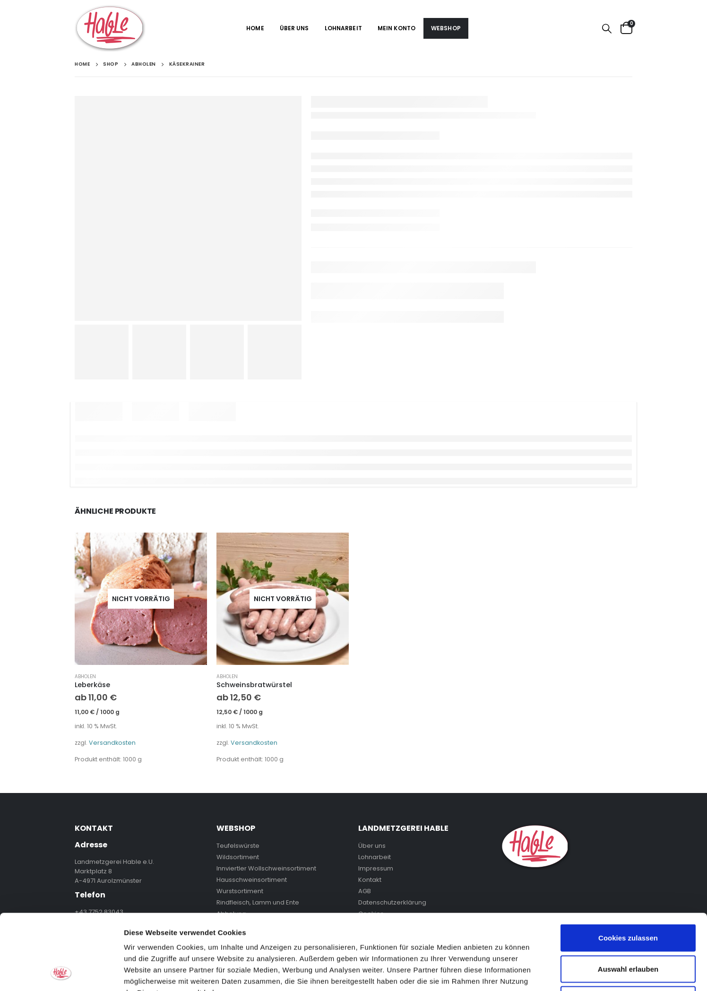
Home (255, 28)
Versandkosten (112, 743)
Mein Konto (396, 28)
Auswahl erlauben (628, 898)
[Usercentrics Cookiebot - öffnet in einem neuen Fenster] (61, 972)
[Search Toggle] (607, 28)
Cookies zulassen (628, 867)
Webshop (446, 28)
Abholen (85, 676)
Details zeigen (502, 972)
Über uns (294, 28)
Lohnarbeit (343, 28)
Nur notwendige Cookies (628, 929)
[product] (141, 599)
